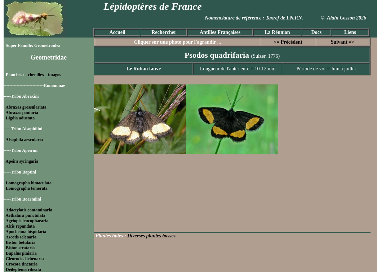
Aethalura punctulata (25, 215)
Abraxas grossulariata (25, 107)
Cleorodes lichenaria (25, 258)
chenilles (36, 74)
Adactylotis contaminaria (28, 209)
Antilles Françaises (220, 32)
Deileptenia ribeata (23, 269)
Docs (316, 32)
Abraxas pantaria (21, 112)
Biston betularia (20, 242)
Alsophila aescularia (24, 139)
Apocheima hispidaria (25, 231)
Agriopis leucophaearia (26, 220)
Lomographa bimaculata (29, 182)
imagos (54, 74)
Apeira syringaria (21, 161)
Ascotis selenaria (20, 237)
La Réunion (277, 32)
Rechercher (163, 32)
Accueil (117, 32)
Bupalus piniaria (21, 253)
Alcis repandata (20, 226)
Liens (350, 32)
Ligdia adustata (20, 117)
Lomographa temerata (27, 188)
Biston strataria (20, 247)
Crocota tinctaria (21, 264)
